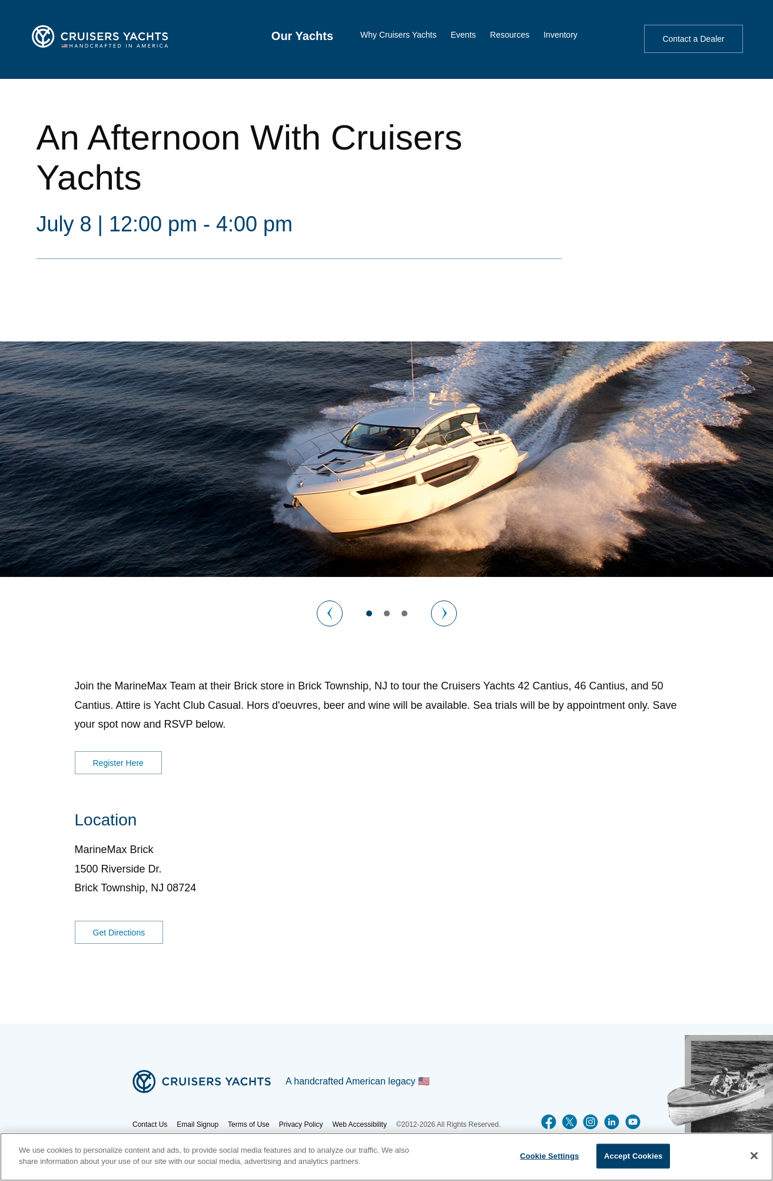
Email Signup (197, 1124)
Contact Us (149, 1124)
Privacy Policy (301, 1124)
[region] (386, 1157)
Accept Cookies (633, 1156)
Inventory (560, 34)
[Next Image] (444, 613)
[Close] (754, 1156)
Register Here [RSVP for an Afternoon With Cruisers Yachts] (118, 763)
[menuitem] (302, 36)
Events (463, 34)
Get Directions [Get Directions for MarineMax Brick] (119, 932)
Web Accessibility (359, 1124)
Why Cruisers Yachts (398, 34)
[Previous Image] (330, 613)
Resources (509, 34)
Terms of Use (249, 1124)
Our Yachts (302, 35)
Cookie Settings (549, 1156)
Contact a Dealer (693, 39)
